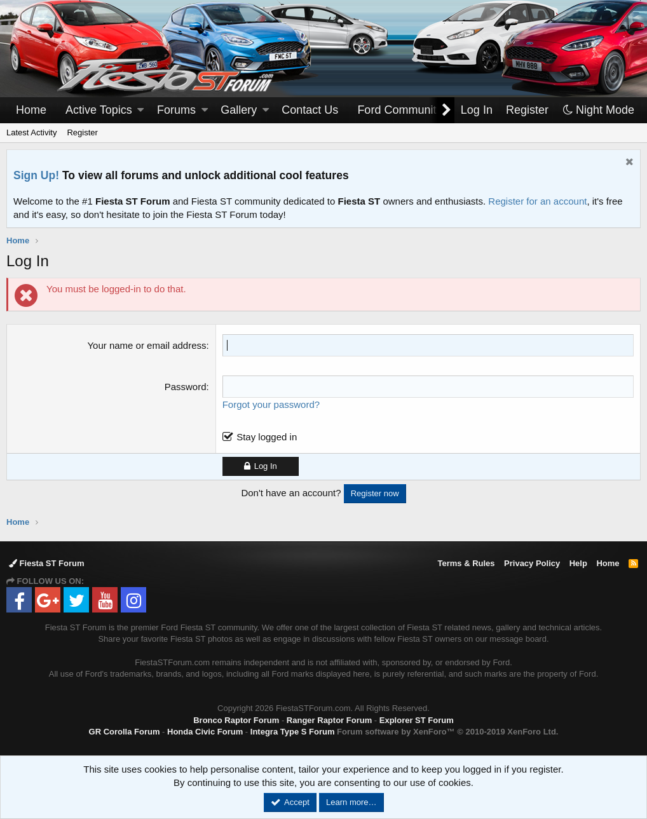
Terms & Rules (465, 563)
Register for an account (537, 201)
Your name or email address (146, 345)
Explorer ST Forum (416, 720)
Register (82, 132)
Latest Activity (31, 132)
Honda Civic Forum (205, 731)
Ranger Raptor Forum (329, 720)
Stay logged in (266, 436)
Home (31, 110)
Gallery (239, 110)
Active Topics (98, 110)
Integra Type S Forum (292, 731)
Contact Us (310, 110)
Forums (176, 110)
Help (578, 563)
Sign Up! (36, 175)
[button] (140, 110)
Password (186, 386)
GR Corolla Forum (124, 731)
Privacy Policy (532, 563)
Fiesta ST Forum (46, 563)
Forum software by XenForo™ (447, 731)
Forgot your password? (271, 404)
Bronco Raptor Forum (236, 720)
